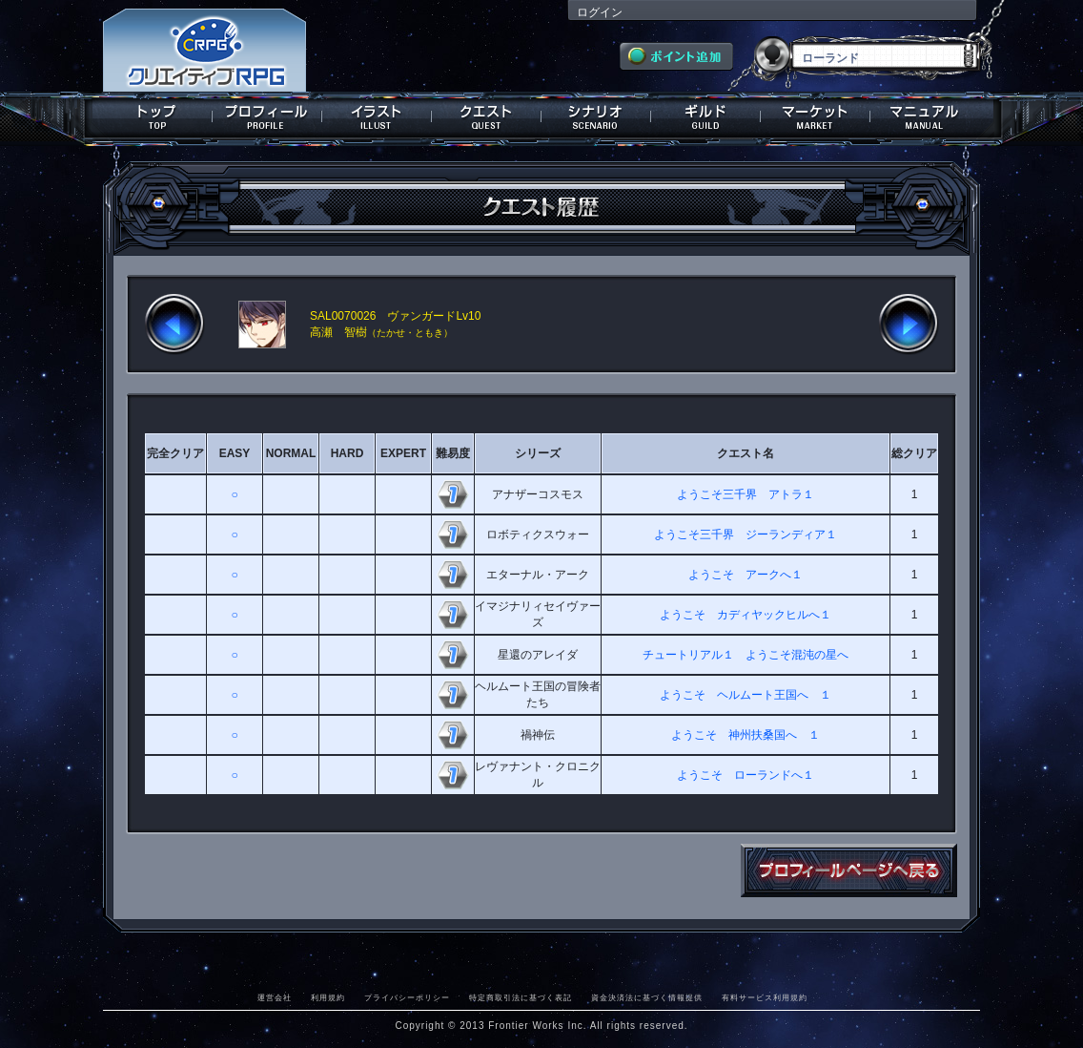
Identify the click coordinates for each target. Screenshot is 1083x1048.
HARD (347, 453)
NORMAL (291, 453)
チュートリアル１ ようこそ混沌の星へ (745, 654)
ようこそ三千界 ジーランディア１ (745, 534)
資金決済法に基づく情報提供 (647, 997)
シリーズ (538, 453)
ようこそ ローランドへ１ (745, 775)
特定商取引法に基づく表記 (520, 997)
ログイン (600, 12)
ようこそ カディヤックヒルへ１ (745, 614)
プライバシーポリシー (407, 997)
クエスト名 (745, 453)
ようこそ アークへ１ (745, 574)
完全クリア (175, 453)
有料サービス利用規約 (764, 997)
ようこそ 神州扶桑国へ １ (745, 735)
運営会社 (274, 997)
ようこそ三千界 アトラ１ (745, 494)
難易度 (453, 453)
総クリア (914, 453)
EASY (235, 453)
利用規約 (328, 997)
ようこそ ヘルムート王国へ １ (745, 695)
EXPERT (403, 453)
